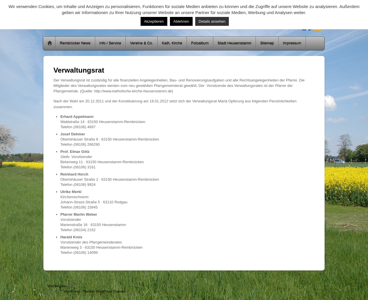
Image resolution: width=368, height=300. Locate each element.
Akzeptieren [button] (154, 21)
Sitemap (267, 43)
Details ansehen (212, 21)
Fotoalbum (200, 43)
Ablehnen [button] (181, 21)
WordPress (72, 291)
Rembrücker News (75, 43)
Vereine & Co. (141, 43)
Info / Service (110, 43)
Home (49, 43)
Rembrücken (57, 286)
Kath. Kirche (172, 43)
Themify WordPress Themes (104, 291)
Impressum (292, 43)
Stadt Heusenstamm (234, 43)
